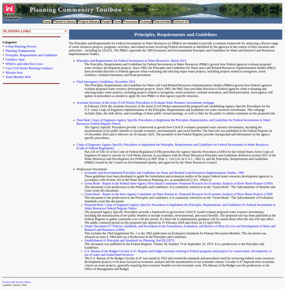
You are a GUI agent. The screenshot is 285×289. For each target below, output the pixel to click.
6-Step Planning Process (21, 46)
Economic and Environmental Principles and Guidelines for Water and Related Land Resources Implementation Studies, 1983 (164, 172)
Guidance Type (15, 59)
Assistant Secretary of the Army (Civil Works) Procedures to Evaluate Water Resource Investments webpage (145, 102)
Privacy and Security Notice (16, 282)
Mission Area (14, 72)
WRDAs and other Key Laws (24, 64)
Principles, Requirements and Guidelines (31, 55)
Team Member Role (18, 77)
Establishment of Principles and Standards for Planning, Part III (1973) (129, 240)
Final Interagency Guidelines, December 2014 (106, 81)
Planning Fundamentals (20, 50)
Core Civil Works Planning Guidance (29, 68)
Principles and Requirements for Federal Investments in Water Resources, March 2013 (131, 60)
